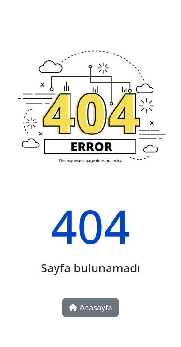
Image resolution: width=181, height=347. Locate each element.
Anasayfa (90, 307)
